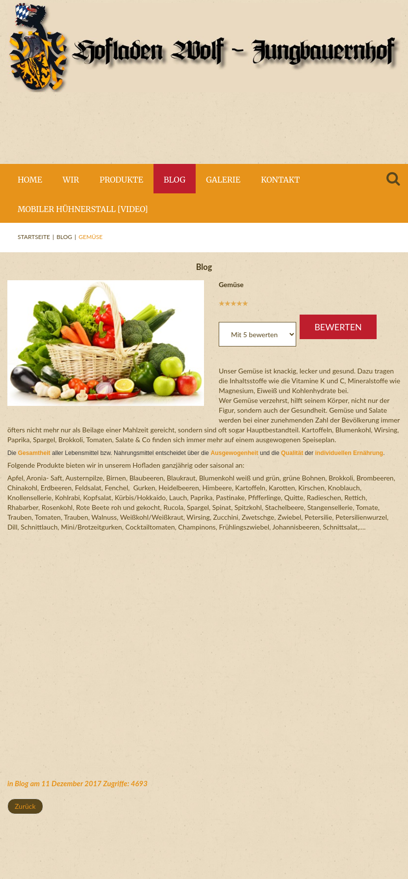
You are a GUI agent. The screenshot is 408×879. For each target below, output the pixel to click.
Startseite (34, 236)
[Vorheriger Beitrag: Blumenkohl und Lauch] (25, 806)
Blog (64, 236)
